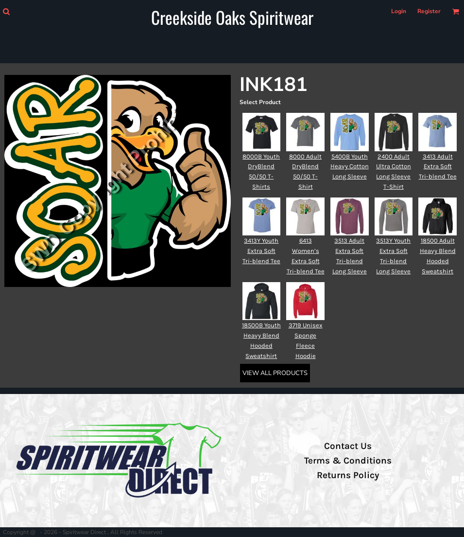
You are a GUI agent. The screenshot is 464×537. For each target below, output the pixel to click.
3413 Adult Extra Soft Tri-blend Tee (438, 166)
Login (398, 11)
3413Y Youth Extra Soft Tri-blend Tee (261, 251)
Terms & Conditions (348, 460)
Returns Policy (348, 475)
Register (429, 11)
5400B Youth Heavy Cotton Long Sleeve (349, 166)
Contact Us (348, 446)
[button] (6, 11)
